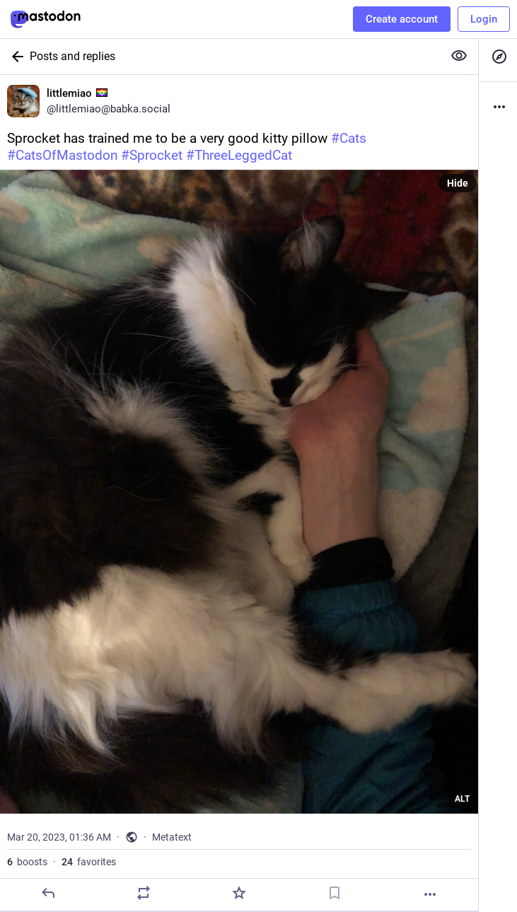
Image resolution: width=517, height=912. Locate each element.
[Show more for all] (459, 56)
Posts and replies (72, 56)
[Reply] (48, 892)
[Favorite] (239, 892)
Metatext (172, 837)
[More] (430, 894)
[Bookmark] (334, 892)
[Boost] (143, 892)
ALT (462, 799)
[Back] (15, 56)
